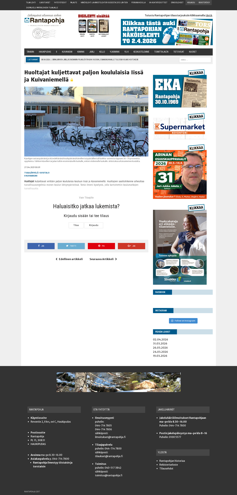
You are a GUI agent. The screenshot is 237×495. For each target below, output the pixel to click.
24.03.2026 (160, 351)
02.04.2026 (160, 339)
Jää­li (91, 52)
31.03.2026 (160, 343)
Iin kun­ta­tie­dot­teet (158, 2)
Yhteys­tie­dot (60, 2)
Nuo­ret (193, 52)
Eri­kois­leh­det (177, 2)
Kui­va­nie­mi (67, 52)
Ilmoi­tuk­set (44, 2)
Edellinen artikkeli (69, 259)
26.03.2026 (160, 347)
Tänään (30, 52)
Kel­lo (102, 52)
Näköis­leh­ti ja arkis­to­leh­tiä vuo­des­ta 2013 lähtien (104, 2)
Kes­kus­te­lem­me (141, 52)
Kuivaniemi (31, 176)
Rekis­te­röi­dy (204, 2)
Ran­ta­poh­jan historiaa (172, 460)
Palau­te (73, 2)
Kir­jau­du (191, 2)
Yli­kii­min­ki (114, 52)
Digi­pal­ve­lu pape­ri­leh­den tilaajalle (42, 8)
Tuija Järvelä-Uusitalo (37, 172)
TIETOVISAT (178, 52)
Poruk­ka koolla (138, 2)
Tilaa (76, 225)
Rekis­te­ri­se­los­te (168, 464)
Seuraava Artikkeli (103, 259)
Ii (56, 52)
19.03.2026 (160, 355)
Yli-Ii (126, 52)
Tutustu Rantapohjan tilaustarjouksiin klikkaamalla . (179, 15)
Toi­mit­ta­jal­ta (161, 52)
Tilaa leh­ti (31, 2)
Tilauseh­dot (166, 468)
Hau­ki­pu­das (45, 52)
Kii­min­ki (80, 52)
